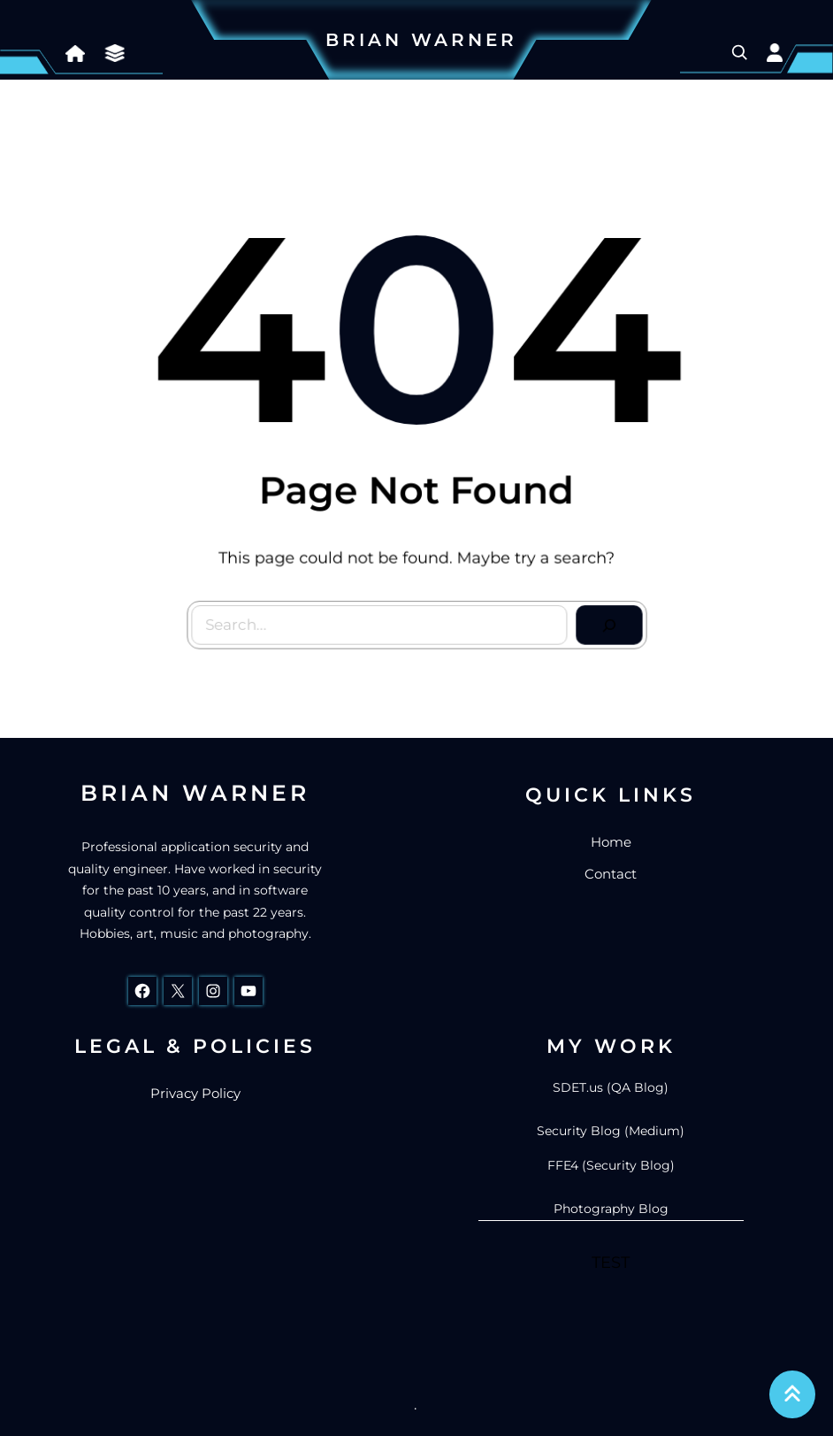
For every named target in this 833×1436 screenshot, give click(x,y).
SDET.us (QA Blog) (611, 1087)
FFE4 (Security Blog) (611, 1165)
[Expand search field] (739, 52)
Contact (611, 873)
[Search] (605, 621)
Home (611, 841)
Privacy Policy (195, 1093)
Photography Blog (611, 1209)
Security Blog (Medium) (610, 1131)
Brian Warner (421, 39)
